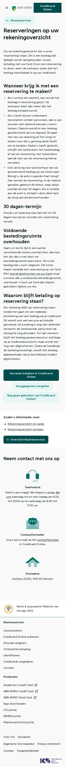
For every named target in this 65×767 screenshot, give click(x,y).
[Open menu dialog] (7, 7)
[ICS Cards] (51, 761)
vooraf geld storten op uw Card (31, 274)
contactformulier (48, 540)
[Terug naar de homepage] (22, 7)
